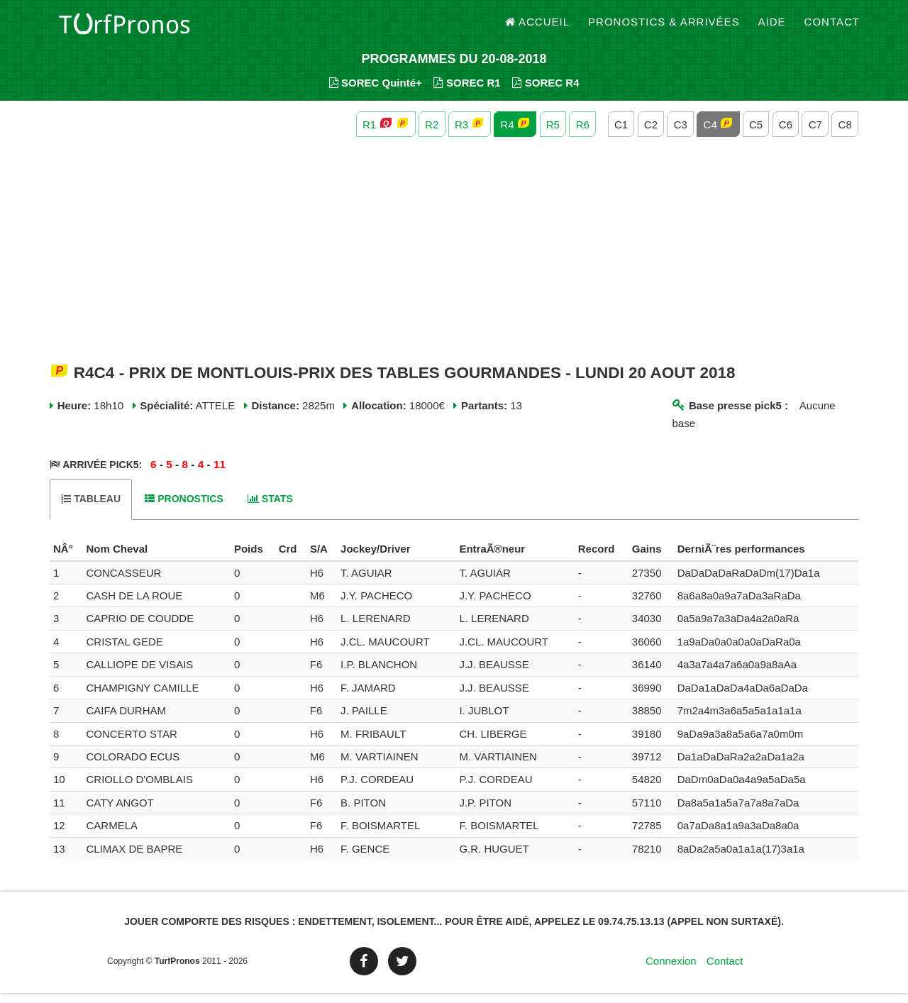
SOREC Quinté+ (375, 93)
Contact (832, 28)
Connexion (671, 971)
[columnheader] (66, 559)
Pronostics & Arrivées (664, 28)
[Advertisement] (454, 261)
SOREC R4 (545, 93)
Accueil (537, 28)
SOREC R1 (466, 93)
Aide (772, 28)
